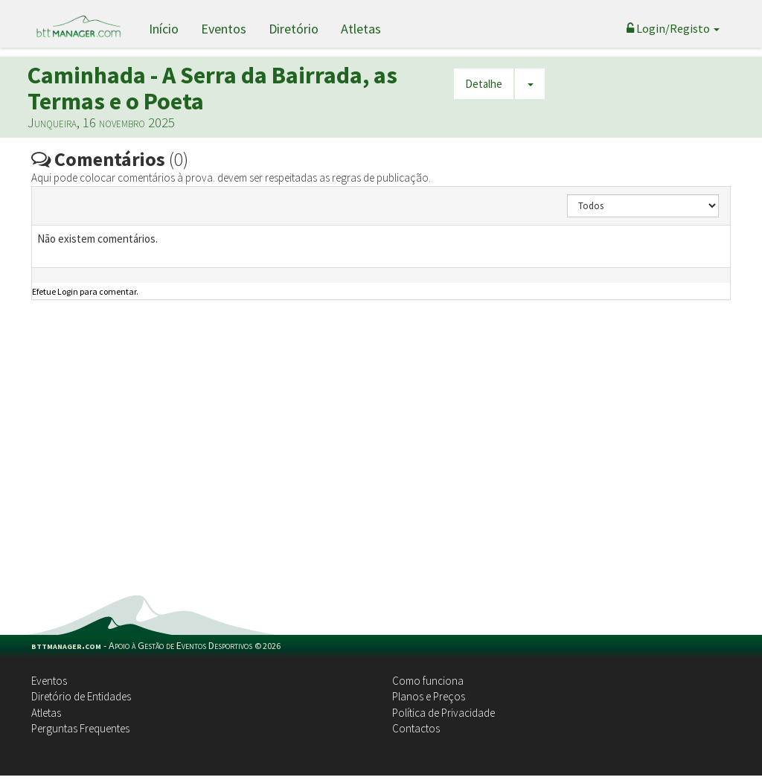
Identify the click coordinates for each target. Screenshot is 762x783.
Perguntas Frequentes (80, 728)
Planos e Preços (428, 696)
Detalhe (483, 84)
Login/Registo (673, 28)
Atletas (361, 28)
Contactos (416, 728)
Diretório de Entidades (81, 696)
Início (164, 28)
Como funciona (428, 681)
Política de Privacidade (443, 713)
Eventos (223, 28)
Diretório (293, 28)
